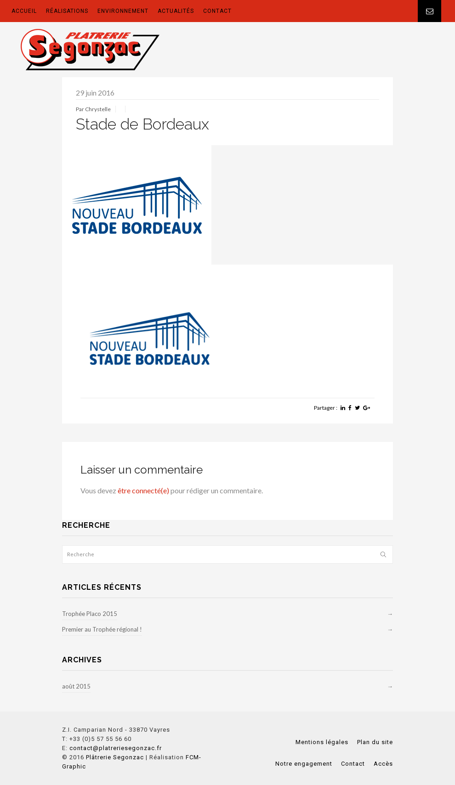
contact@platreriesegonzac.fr (115, 748)
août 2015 (76, 686)
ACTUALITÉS (176, 11)
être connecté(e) (143, 490)
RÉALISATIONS (67, 11)
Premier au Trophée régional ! (102, 629)
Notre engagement (303, 763)
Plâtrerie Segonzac (115, 757)
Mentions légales (322, 742)
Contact (353, 763)
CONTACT (217, 11)
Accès (383, 763)
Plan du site (375, 742)
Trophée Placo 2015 (89, 613)
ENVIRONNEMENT (122, 11)
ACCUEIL (24, 11)
